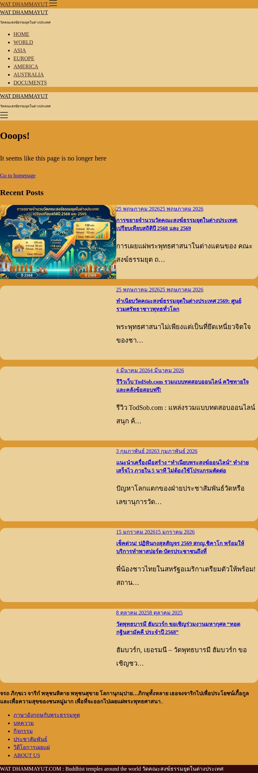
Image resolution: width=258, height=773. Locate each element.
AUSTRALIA (28, 74)
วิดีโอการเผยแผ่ (31, 747)
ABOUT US (26, 755)
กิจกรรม (23, 731)
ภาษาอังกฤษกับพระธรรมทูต (46, 715)
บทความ (23, 723)
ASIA (19, 50)
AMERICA (25, 66)
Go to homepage (18, 175)
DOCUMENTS (30, 82)
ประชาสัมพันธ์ (30, 739)
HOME (21, 34)
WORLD (23, 42)
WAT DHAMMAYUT (24, 12)
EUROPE (23, 58)
